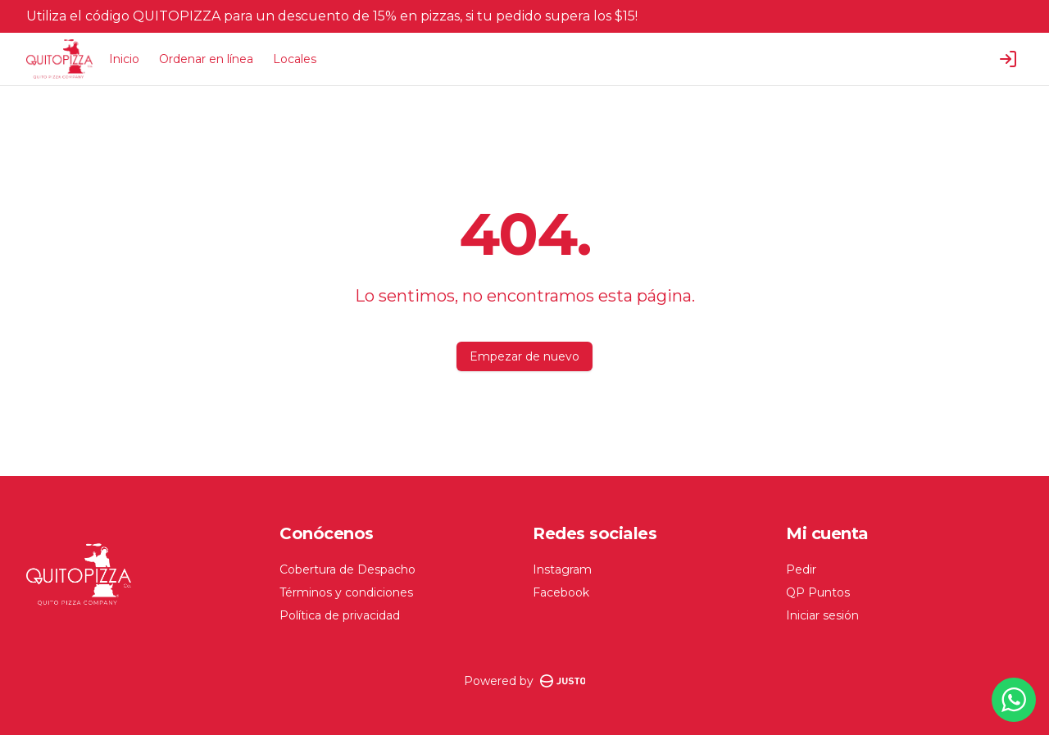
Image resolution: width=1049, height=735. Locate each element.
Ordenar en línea (206, 59)
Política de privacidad (339, 615)
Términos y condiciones (346, 592)
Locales (294, 59)
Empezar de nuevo (524, 356)
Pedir (801, 569)
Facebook (561, 592)
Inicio (124, 59)
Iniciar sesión (822, 615)
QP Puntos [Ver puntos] (818, 592)
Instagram (562, 569)
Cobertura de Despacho (347, 569)
